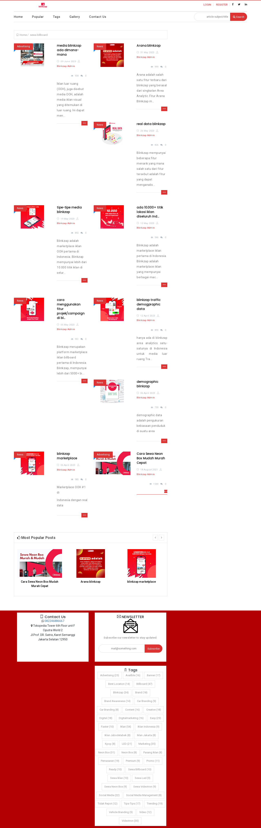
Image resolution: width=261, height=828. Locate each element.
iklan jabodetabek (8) (117, 735)
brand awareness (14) (117, 701)
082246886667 (54, 621)
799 (157, 407)
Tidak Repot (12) (107, 803)
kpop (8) (110, 743)
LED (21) (127, 743)
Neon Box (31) (106, 752)
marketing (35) (147, 743)
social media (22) (109, 795)
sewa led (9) (142, 778)
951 (77, 339)
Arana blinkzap (148, 45)
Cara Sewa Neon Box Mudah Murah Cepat (151, 458)
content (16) (132, 709)
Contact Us (97, 17)
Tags (56, 17)
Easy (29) (155, 718)
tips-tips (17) (132, 803)
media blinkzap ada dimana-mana (69, 50)
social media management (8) (144, 795)
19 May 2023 (67, 218)
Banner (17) (153, 675)
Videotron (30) (130, 820)
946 (157, 237)
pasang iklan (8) (152, 752)
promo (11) (153, 760)
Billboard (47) (144, 683)
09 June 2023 (68, 61)
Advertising (23, 46)
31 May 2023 (147, 52)
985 (77, 479)
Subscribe (153, 648)
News (100, 46)
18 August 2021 (149, 469)
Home (18, 17)
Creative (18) (153, 709)
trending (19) (155, 803)
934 (77, 75)
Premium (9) (133, 760)
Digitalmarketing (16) (131, 718)
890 (157, 330)
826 (157, 145)
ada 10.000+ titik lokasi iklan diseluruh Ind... (150, 212)
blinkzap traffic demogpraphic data (148, 304)
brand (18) (141, 692)
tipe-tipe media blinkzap (69, 209)
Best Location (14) (119, 683)
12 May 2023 (147, 223)
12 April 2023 (147, 315)
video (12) (145, 812)
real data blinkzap (151, 124)
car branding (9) (146, 701)
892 (77, 233)
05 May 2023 (67, 324)
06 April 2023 (147, 393)
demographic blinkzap (147, 384)
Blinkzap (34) (121, 692)
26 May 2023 (147, 131)
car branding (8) (109, 709)
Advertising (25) (109, 675)
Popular (38, 17)
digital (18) (105, 718)
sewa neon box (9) (115, 786)
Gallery (75, 17)
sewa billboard (39, 34)
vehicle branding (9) (121, 812)
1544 (156, 484)
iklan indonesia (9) (148, 726)
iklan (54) (125, 726)
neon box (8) (129, 752)
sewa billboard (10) (139, 769)
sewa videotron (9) (144, 786)
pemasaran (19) (110, 760)
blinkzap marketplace (67, 456)
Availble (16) (133, 675)
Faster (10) (107, 726)
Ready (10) (115, 769)
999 (157, 66)
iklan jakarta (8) (146, 735)
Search (238, 16)
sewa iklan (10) (119, 778)
